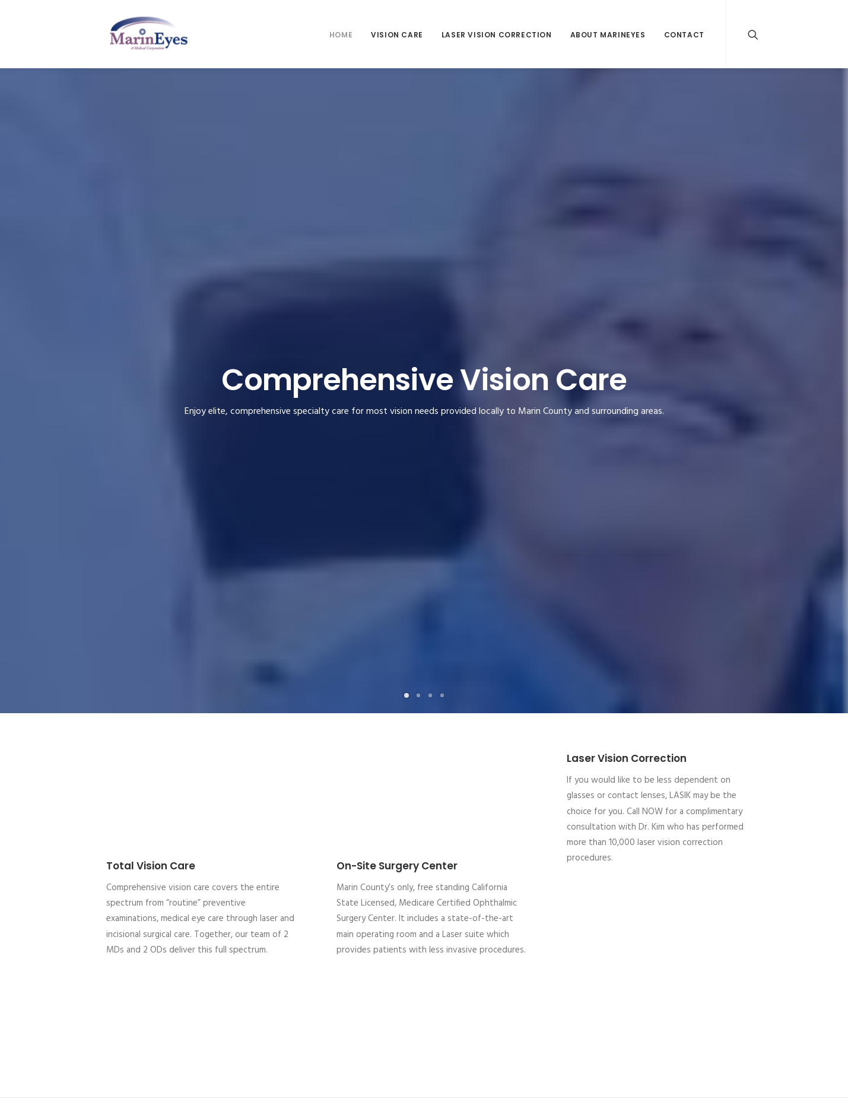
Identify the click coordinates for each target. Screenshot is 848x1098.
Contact (684, 35)
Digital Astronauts (313, 1075)
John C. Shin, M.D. (297, 880)
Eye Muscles (456, 880)
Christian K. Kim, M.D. (303, 865)
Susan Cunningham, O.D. (308, 894)
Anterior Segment (467, 909)
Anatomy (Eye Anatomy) (479, 865)
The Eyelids (454, 924)
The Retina (454, 938)
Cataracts (106, 865)
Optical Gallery (116, 909)
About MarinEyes (608, 35)
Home (340, 35)
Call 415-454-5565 (424, 776)
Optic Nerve (456, 894)
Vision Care (397, 35)
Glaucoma (108, 880)
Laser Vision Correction (497, 35)
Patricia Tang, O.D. (299, 909)
